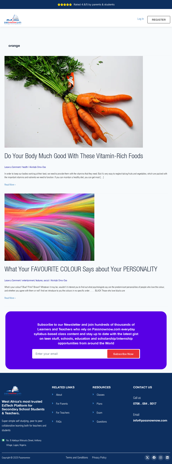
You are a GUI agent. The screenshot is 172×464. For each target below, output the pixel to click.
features (39, 280)
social (46, 280)
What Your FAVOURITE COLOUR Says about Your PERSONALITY (80, 269)
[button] (140, 18)
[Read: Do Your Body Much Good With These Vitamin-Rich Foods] (73, 101)
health (25, 167)
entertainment (28, 280)
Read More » (10, 184)
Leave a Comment (12, 167)
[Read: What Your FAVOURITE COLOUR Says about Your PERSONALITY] (49, 227)
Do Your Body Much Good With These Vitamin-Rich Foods (73, 156)
